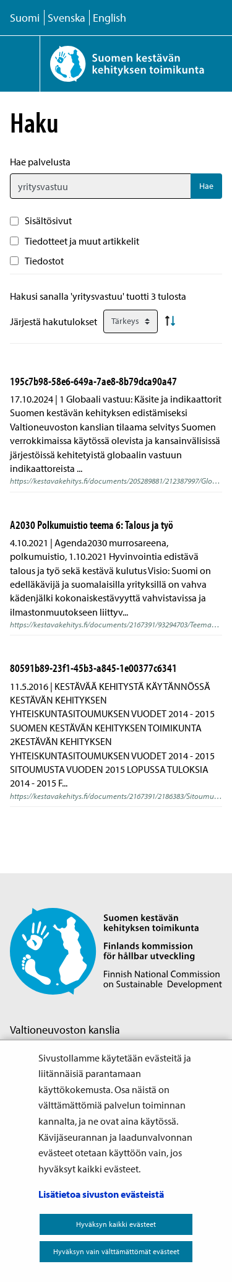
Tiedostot (44, 261)
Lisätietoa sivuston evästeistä (101, 1194)
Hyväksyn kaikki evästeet (116, 1224)
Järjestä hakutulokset (53, 321)
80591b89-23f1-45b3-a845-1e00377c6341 (93, 667)
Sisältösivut (48, 220)
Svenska (66, 18)
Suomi (25, 18)
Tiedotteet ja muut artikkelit (82, 241)
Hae (206, 185)
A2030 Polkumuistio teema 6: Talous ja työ (91, 524)
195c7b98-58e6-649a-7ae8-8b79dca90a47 (93, 380)
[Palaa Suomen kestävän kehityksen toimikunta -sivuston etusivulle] (136, 63)
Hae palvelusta (40, 161)
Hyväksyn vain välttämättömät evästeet (116, 1251)
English (109, 18)
